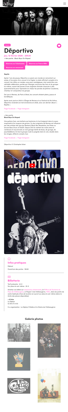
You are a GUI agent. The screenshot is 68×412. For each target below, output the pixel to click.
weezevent (28, 290)
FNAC (48, 292)
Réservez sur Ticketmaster (15, 63)
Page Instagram (23, 109)
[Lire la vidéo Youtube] (32, 165)
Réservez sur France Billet (38, 63)
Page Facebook (9, 109)
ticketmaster (37, 290)
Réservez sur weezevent (14, 67)
